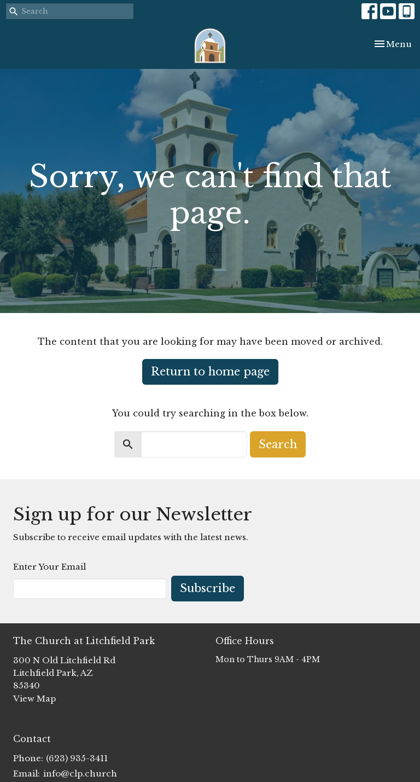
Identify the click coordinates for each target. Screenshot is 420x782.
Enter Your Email (49, 566)
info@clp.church (80, 773)
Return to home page (210, 371)
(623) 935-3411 (77, 758)
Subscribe (207, 588)
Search (278, 444)
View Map (34, 698)
